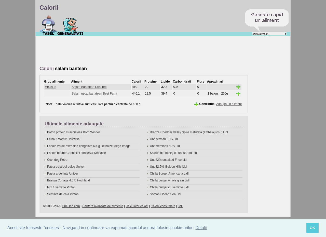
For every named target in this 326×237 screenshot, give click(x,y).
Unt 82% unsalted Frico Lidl (168, 160)
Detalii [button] (201, 228)
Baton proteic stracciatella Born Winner (73, 132)
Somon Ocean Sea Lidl (165, 194)
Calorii (48, 25)
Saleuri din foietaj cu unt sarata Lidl (173, 153)
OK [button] (312, 228)
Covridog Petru (57, 160)
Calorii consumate (163, 206)
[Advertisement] (132, 51)
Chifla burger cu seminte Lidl (169, 187)
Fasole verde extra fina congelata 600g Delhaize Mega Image (89, 146)
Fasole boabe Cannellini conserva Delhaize (76, 153)
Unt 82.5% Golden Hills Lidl (168, 166)
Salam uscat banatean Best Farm (94, 93)
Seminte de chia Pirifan (62, 194)
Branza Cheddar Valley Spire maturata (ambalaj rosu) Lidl (189, 132)
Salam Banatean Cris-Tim (89, 87)
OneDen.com (71, 206)
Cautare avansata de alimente (102, 206)
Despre (70, 25)
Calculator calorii (137, 206)
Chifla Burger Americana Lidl (169, 173)
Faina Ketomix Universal (63, 139)
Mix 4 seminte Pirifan (61, 187)
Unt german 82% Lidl (164, 139)
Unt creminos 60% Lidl (165, 146)
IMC (180, 206)
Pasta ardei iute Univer (62, 173)
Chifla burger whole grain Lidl (169, 180)
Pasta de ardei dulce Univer (66, 166)
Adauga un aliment (229, 104)
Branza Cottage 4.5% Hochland (68, 180)
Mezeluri (50, 87)
